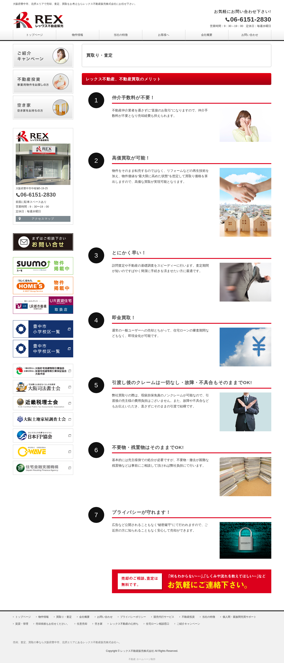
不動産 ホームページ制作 (142, 659)
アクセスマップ (43, 218)
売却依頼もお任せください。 (52, 623)
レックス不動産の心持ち (124, 623)
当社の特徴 (121, 34)
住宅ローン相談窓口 (157, 623)
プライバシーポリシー (133, 616)
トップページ (34, 34)
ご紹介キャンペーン (188, 623)
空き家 (98, 623)
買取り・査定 (64, 616)
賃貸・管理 (21, 623)
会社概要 (206, 34)
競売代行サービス (164, 616)
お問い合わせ (249, 34)
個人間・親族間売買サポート (239, 616)
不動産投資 (188, 616)
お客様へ (163, 34)
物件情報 (77, 34)
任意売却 (82, 623)
